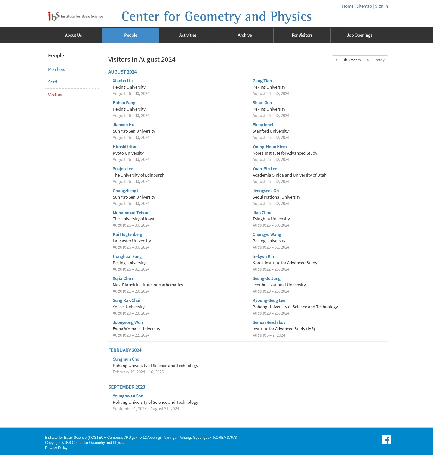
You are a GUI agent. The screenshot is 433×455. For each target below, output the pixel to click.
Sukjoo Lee (123, 168)
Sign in (381, 6)
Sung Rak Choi (126, 300)
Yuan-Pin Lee (265, 168)
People (130, 35)
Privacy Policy (56, 448)
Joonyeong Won (128, 322)
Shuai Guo (262, 102)
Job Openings (359, 35)
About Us (73, 35)
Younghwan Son (128, 396)
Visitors (55, 94)
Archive (245, 35)
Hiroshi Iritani (126, 146)
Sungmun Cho (126, 359)
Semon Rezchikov (269, 322)
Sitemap (364, 6)
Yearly (380, 60)
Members (56, 69)
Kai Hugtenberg (127, 234)
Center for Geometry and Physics (216, 16)
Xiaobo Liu (123, 80)
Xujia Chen (123, 278)
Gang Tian (262, 80)
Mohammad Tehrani (132, 212)
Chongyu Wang (267, 234)
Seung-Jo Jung (267, 278)
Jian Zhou (262, 212)
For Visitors (302, 35)
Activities (187, 35)
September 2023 (126, 387)
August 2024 (122, 72)
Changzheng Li (126, 190)
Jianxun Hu (123, 124)
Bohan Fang (124, 102)
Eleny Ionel (263, 124)
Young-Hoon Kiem (270, 146)
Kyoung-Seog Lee (269, 300)
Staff (52, 82)
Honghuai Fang (127, 256)
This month (352, 60)
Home (347, 6)
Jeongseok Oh (266, 190)
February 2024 (124, 350)
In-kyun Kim (264, 256)
